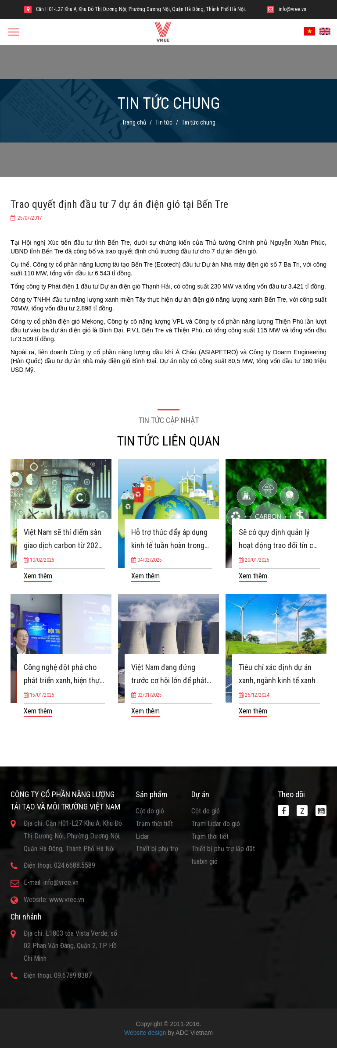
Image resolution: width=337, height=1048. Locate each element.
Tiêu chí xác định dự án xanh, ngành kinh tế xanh (277, 674)
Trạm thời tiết (154, 824)
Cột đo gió (150, 811)
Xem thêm (38, 576)
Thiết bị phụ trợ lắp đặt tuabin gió (223, 855)
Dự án (200, 794)
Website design (145, 1032)
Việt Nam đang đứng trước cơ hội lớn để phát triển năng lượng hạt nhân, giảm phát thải (169, 675)
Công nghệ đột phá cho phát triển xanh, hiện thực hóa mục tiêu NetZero (64, 675)
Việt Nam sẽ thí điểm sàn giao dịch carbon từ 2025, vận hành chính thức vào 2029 (64, 540)
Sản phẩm (151, 794)
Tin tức (163, 122)
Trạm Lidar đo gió (215, 824)
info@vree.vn (292, 9)
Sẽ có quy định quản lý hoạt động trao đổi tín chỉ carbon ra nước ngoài (279, 540)
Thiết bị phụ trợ (157, 849)
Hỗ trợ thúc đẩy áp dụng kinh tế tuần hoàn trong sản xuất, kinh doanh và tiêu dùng (169, 540)
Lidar (142, 836)
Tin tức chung (198, 122)
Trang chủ (134, 122)
